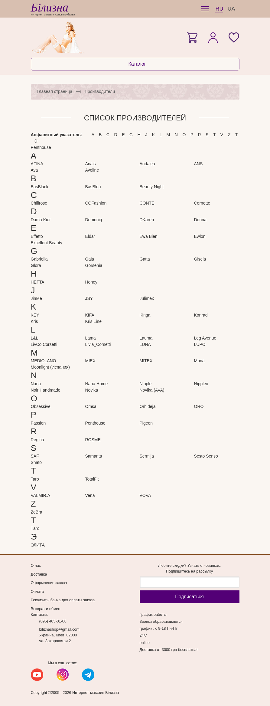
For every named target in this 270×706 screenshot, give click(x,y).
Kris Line (93, 321)
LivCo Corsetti (44, 344)
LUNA (145, 344)
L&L (34, 338)
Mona (199, 360)
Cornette (202, 203)
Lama (90, 338)
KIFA (89, 315)
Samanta (93, 456)
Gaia (89, 259)
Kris (34, 321)
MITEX (146, 360)
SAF (35, 456)
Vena (90, 495)
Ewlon (200, 236)
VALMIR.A (40, 495)
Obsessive (40, 406)
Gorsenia (93, 265)
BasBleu (93, 186)
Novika (91, 390)
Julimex (147, 298)
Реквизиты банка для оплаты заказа (63, 600)
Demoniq (93, 219)
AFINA (37, 163)
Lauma (146, 338)
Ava (34, 170)
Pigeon (146, 423)
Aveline (92, 170)
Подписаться (189, 596)
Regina (37, 439)
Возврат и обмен (45, 609)
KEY (35, 315)
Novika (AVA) (152, 390)
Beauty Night (152, 186)
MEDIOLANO (43, 360)
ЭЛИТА (38, 545)
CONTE (147, 203)
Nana (36, 383)
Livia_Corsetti (98, 344)
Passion (38, 423)
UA (231, 9)
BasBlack (39, 186)
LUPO (200, 344)
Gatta (145, 259)
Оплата (37, 591)
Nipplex (201, 383)
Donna (200, 219)
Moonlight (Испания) (50, 367)
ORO (199, 406)
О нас (36, 565)
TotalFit (92, 479)
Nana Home (96, 383)
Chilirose (39, 203)
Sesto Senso (206, 456)
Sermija (147, 456)
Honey (91, 282)
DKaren (147, 219)
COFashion (96, 203)
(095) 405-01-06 (53, 621)
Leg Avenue (205, 338)
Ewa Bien (149, 236)
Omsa (90, 406)
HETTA (37, 282)
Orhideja (148, 406)
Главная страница (55, 91)
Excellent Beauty (46, 242)
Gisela (200, 259)
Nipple (146, 383)
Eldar (90, 236)
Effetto (37, 236)
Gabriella (39, 259)
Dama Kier (41, 219)
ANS (198, 163)
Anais (90, 163)
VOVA (145, 495)
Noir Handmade (45, 390)
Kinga (145, 315)
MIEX (90, 360)
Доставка (39, 574)
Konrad (201, 315)
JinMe (36, 298)
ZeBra (36, 512)
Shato (36, 462)
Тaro (35, 528)
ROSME (93, 439)
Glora (36, 265)
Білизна (49, 7)
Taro (35, 479)
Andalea (147, 163)
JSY (89, 298)
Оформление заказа (49, 583)
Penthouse (41, 147)
